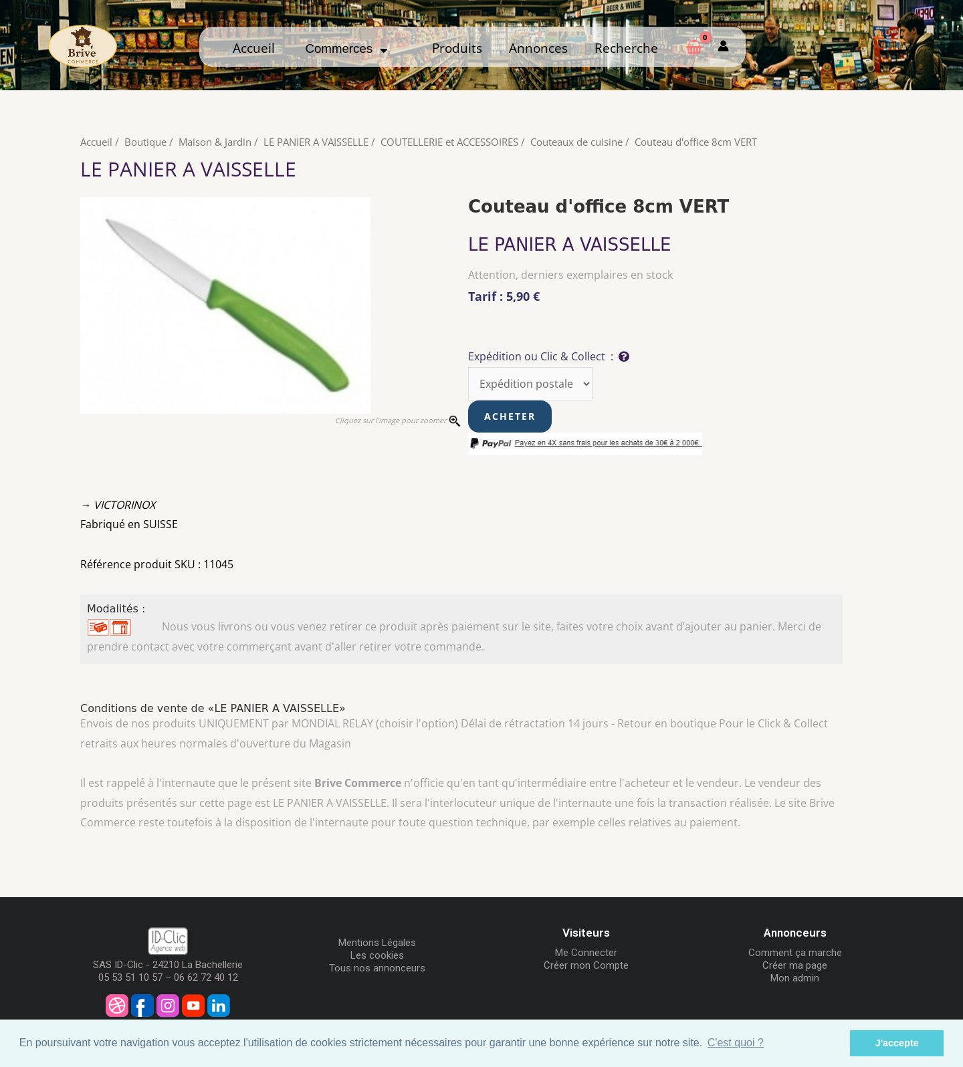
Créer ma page (794, 965)
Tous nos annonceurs (377, 968)
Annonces (538, 47)
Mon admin (794, 978)
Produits (457, 47)
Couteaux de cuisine (576, 141)
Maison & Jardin (215, 141)
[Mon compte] (723, 46)
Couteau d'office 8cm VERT (696, 141)
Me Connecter (586, 953)
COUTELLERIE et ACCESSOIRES (449, 141)
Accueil (254, 47)
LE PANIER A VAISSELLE (315, 141)
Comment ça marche (795, 953)
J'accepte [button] (897, 1043)
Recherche (626, 47)
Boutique (145, 141)
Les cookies (377, 955)
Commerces (346, 48)
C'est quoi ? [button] (736, 1042)
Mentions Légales (377, 943)
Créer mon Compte (586, 965)
